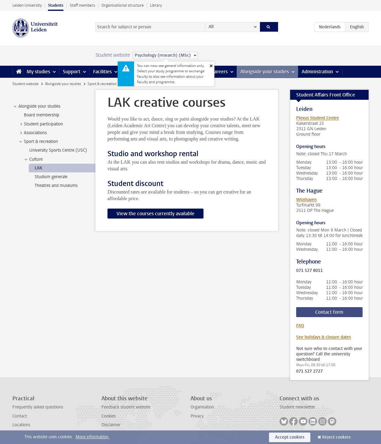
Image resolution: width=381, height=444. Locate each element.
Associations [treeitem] (32, 133)
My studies (38, 71)
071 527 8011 (309, 270)
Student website (25, 83)
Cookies (108, 416)
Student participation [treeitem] (40, 124)
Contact (19, 416)
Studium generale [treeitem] (51, 177)
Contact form (329, 312)
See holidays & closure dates (323, 337)
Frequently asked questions (37, 407)
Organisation (202, 407)
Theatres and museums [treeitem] (56, 185)
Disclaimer (110, 425)
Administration (317, 71)
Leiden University (27, 5)
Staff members (82, 5)
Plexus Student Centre (317, 118)
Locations (21, 425)
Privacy (197, 416)
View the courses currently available (155, 213)
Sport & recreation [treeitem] (38, 142)
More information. (92, 437)
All (211, 27)
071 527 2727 (309, 371)
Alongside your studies (264, 71)
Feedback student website (125, 407)
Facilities (102, 71)
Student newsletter (297, 407)
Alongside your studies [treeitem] (36, 106)
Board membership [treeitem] (41, 115)
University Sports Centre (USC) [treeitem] (58, 150)
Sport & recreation (102, 83)
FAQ (300, 326)
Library (156, 5)
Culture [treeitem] (33, 159)
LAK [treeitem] (38, 168)
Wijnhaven (306, 200)
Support (71, 71)
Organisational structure (122, 5)
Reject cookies (336, 437)
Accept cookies (289, 437)
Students (55, 5)
